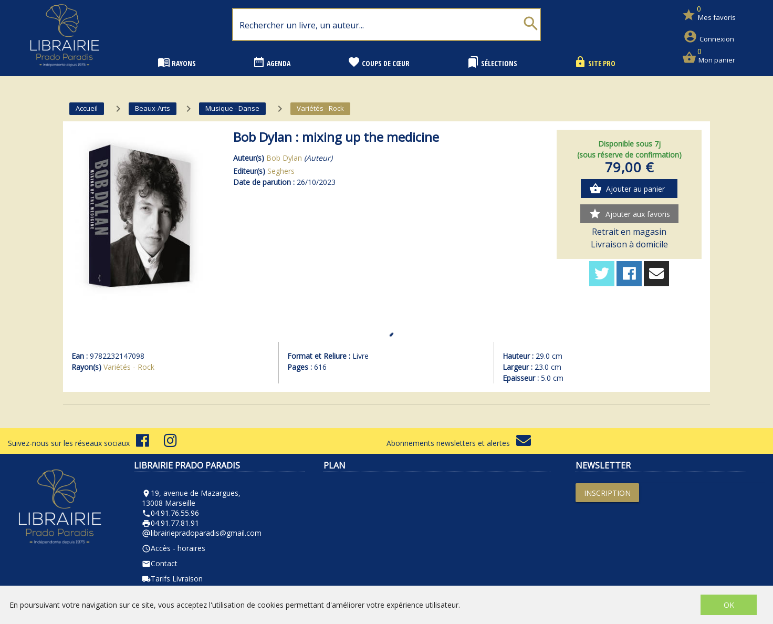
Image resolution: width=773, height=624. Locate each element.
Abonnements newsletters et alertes (458, 443)
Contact (159, 563)
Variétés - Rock (128, 367)
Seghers (281, 171)
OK (729, 605)
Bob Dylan (284, 158)
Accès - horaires (173, 548)
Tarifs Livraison (172, 579)
